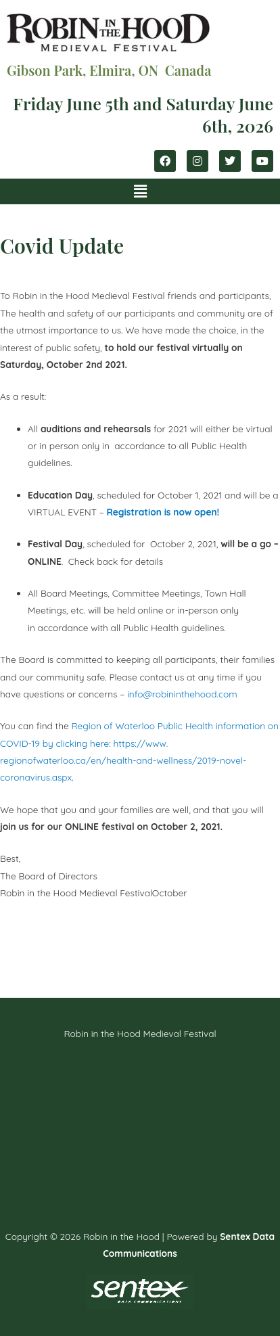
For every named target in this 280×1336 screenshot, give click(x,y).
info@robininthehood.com (182, 693)
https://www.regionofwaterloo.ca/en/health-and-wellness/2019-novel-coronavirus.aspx (123, 760)
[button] (140, 191)
